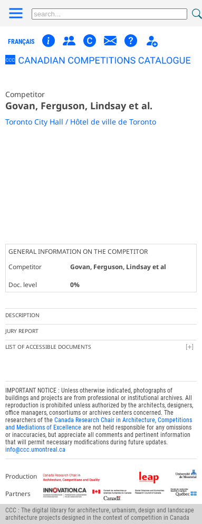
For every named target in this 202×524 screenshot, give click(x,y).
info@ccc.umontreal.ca (35, 449)
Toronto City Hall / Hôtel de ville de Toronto (80, 122)
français (21, 41)
